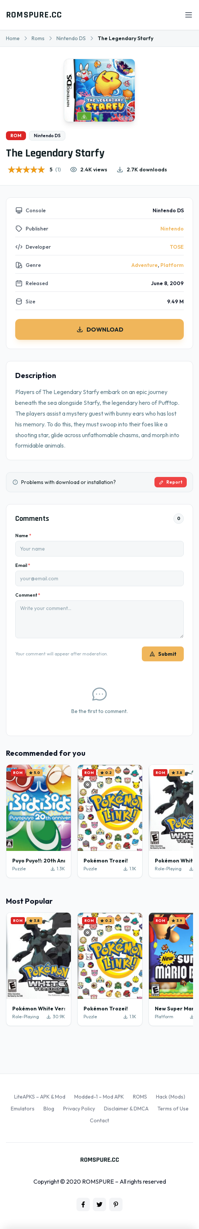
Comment (27, 595)
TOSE (177, 246)
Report (170, 482)
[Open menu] (188, 14)
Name (23, 535)
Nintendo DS (71, 38)
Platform (172, 265)
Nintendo (172, 228)
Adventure (144, 265)
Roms (38, 38)
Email (22, 565)
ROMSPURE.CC (34, 14)
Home (13, 38)
